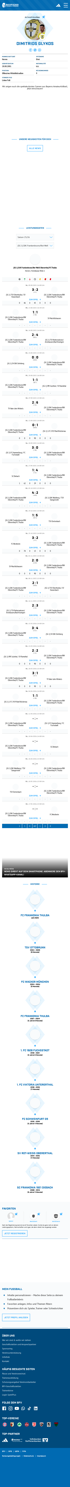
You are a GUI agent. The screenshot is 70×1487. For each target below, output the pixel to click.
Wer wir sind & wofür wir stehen (16, 1340)
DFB (10, 1451)
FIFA (24, 1451)
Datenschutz (29, 1456)
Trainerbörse (7, 1390)
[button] (30, 50)
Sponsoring (7, 1348)
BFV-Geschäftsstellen (11, 1386)
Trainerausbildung (10, 1377)
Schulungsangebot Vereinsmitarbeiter (19, 1382)
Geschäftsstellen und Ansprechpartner (19, 1344)
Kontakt (5, 1361)
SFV (3, 1451)
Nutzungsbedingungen (11, 1456)
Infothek (6, 1357)
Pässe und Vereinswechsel (13, 1373)
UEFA (17, 1451)
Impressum (41, 1456)
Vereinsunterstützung (11, 1352)
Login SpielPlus (9, 1394)
